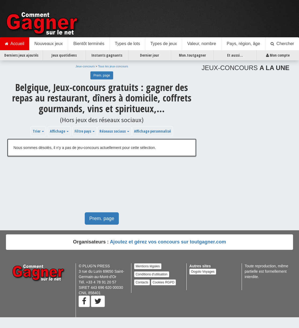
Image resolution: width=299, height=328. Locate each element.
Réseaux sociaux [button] (114, 131)
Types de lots (127, 43)
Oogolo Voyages (203, 272)
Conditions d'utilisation (152, 274)
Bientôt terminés (88, 43)
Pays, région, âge (243, 43)
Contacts (142, 282)
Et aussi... (235, 55)
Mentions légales (148, 266)
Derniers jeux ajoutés (21, 55)
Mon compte (278, 55)
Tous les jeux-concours (113, 66)
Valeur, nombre (201, 43)
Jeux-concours (85, 66)
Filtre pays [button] (85, 131)
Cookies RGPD (163, 282)
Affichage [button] (59, 131)
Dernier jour (149, 55)
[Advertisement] (87, 187)
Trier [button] (38, 131)
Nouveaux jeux (48, 43)
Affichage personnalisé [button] (152, 131)
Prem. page (101, 75)
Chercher (282, 43)
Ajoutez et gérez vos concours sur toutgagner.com (168, 242)
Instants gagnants (106, 55)
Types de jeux (163, 43)
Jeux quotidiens (64, 55)
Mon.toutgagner (192, 55)
